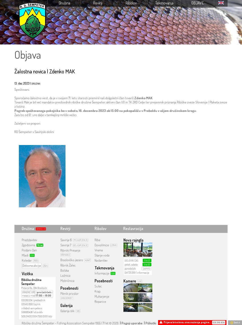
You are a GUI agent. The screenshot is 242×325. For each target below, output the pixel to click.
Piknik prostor (69, 293)
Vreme (99, 250)
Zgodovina (28, 245)
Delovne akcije (31, 265)
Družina (64, 2)
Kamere (129, 281)
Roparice (100, 301)
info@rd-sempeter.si (31, 308)
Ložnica (65, 275)
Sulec (98, 286)
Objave (197, 2)
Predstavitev (29, 240)
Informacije (102, 273)
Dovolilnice (102, 245)
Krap (98, 291)
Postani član (29, 250)
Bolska (64, 270)
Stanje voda (102, 255)
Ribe (97, 240)
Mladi (25, 255)
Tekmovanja (164, 2)
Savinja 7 (65, 245)
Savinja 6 (66, 240)
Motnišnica (67, 281)
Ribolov (131, 2)
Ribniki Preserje (70, 250)
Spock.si (235, 322)
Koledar (27, 260)
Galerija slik (67, 311)
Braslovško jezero (71, 260)
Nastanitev (101, 260)
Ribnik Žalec (68, 265)
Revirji (97, 2)
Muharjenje (102, 296)
